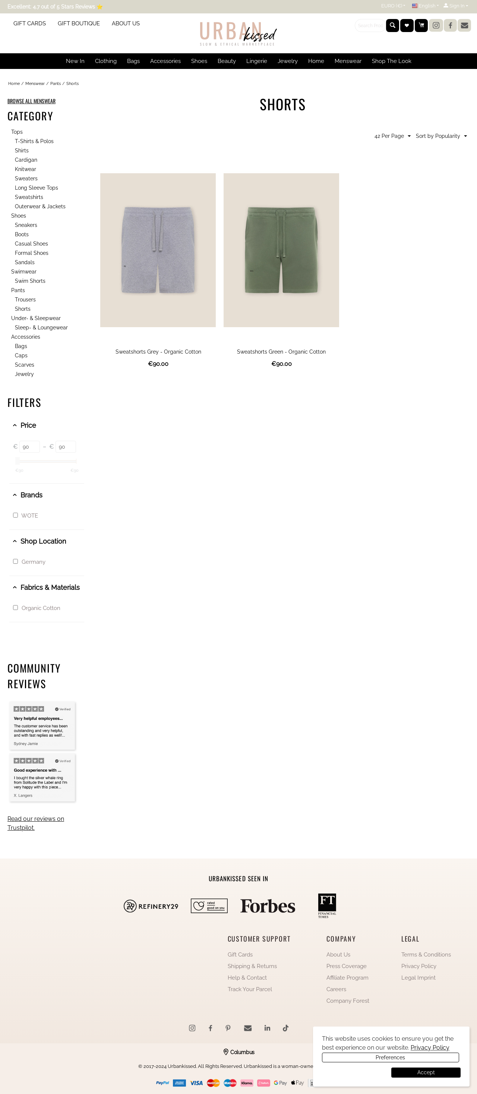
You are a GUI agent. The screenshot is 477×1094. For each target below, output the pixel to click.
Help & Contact (247, 977)
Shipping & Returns (252, 966)
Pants (55, 83)
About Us (338, 954)
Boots (22, 234)
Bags (21, 346)
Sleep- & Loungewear (41, 328)
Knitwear (25, 169)
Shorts (23, 309)
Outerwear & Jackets (40, 206)
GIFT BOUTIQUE (79, 23)
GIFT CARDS (29, 23)
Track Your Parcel (250, 989)
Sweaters (26, 178)
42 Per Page (393, 136)
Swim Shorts (30, 281)
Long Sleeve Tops (36, 188)
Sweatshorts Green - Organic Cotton (281, 352)
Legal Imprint (418, 977)
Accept (426, 1072)
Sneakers (26, 225)
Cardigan (26, 160)
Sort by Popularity (441, 136)
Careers (336, 989)
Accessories (25, 337)
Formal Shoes (31, 253)
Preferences (355, 1072)
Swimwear (24, 272)
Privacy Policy (418, 966)
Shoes (18, 216)
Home (14, 83)
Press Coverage (346, 966)
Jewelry (24, 374)
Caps (21, 355)
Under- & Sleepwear (36, 318)
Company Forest (347, 1000)
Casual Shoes (31, 244)
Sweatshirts (29, 197)
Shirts (22, 151)
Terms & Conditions (426, 954)
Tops (17, 132)
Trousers (25, 300)
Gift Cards (240, 954)
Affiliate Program (347, 977)
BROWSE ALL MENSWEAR (31, 101)
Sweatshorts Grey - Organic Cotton (158, 352)
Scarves (24, 365)
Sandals (25, 262)
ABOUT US (126, 23)
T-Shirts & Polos (34, 141)
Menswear (35, 83)
